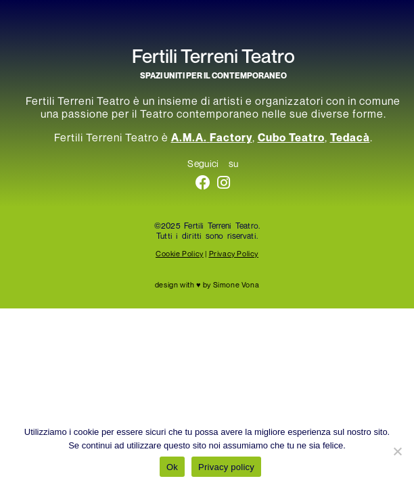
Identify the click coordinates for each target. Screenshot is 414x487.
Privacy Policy (233, 253)
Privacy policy (226, 467)
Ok (172, 467)
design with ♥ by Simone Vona (207, 284)
